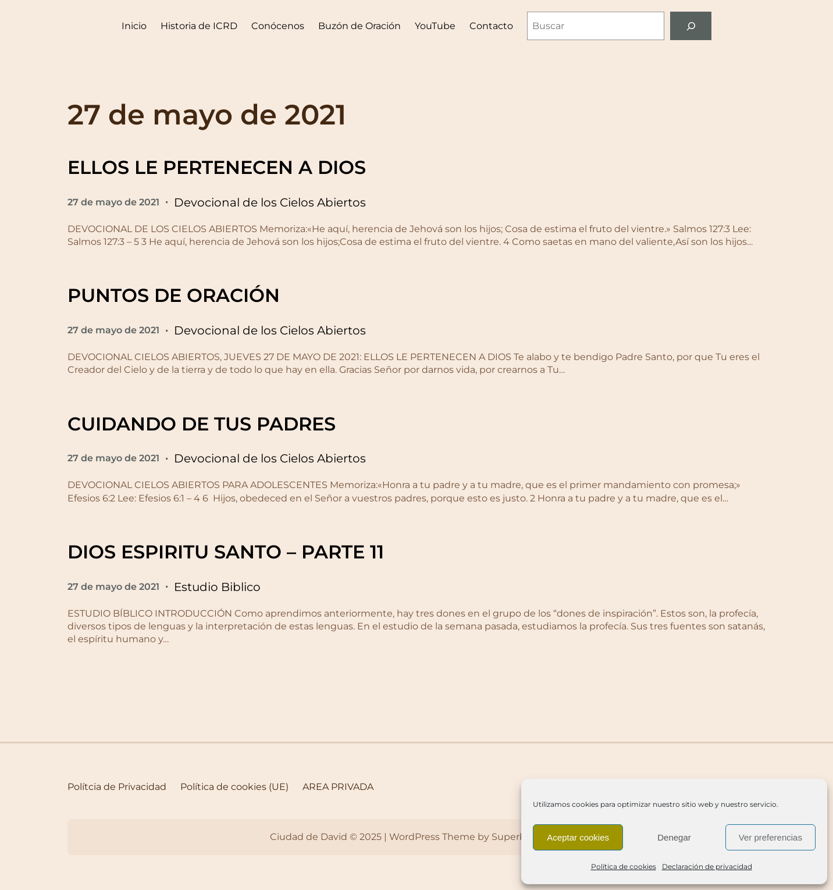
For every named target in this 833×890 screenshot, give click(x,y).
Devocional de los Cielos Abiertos (270, 202)
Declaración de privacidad (707, 866)
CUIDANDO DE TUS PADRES (201, 423)
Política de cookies (623, 866)
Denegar (674, 837)
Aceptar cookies (578, 837)
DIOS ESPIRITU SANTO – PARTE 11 (225, 551)
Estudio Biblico (217, 587)
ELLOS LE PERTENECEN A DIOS (216, 167)
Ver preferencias (770, 837)
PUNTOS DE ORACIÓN (173, 295)
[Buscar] (690, 26)
